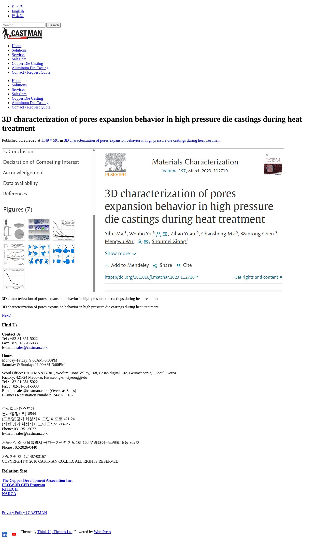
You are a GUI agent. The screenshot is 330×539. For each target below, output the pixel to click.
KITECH (10, 489)
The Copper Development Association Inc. (37, 480)
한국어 (18, 6)
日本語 (18, 16)
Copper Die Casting (27, 63)
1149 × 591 (50, 140)
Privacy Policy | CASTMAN (24, 513)
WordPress (102, 532)
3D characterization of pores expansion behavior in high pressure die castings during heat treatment (142, 140)
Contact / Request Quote (31, 72)
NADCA (9, 494)
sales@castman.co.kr (32, 347)
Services (18, 55)
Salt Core (19, 59)
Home (16, 46)
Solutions (19, 50)
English (18, 11)
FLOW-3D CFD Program (23, 485)
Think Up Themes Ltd (54, 532)
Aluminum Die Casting (30, 68)
